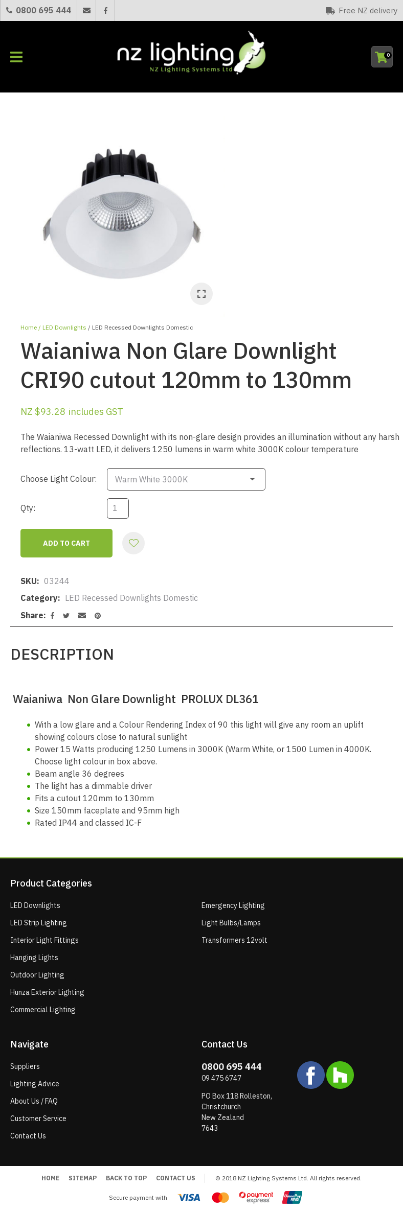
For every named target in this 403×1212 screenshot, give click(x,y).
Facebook (105, 10)
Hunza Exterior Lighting (47, 992)
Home (28, 327)
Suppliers (25, 1066)
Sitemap (83, 1178)
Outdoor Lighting (37, 975)
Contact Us (28, 1135)
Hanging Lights (34, 957)
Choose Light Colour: (58, 479)
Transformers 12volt (234, 940)
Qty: (27, 508)
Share (31, 615)
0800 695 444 (43, 10)
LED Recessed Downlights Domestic (142, 327)
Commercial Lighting (43, 1009)
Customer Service (38, 1118)
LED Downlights (64, 327)
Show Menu (16, 57)
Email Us (86, 10)
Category (39, 598)
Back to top (126, 1178)
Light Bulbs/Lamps (231, 922)
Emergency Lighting (233, 905)
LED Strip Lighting (38, 922)
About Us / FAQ (34, 1101)
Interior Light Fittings (44, 940)
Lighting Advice (34, 1083)
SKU (28, 581)
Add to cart (66, 543)
